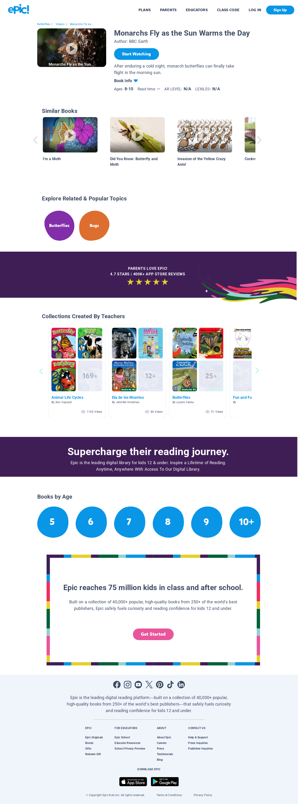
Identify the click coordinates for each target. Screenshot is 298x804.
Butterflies (43, 24)
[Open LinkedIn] (181, 684)
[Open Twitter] (149, 684)
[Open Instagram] (127, 684)
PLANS (145, 9)
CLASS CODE (228, 9)
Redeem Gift (93, 754)
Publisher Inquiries (200, 748)
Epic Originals (94, 737)
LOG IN (255, 9)
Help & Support (198, 737)
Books (89, 743)
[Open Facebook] (117, 684)
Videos (60, 24)
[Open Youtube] (138, 684)
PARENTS (168, 9)
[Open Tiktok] (170, 684)
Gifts (88, 748)
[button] (76, 371)
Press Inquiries (198, 743)
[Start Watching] (136, 54)
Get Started (153, 634)
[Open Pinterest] (159, 684)
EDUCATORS (197, 9)
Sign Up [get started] (280, 9)
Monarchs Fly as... (81, 24)
